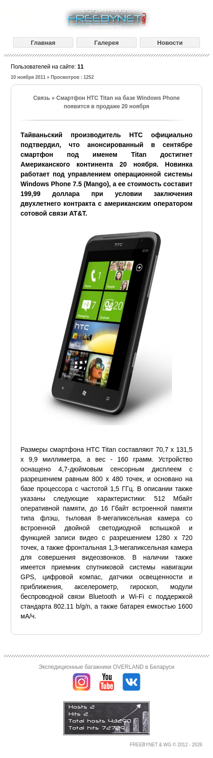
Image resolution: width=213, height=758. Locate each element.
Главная (43, 42)
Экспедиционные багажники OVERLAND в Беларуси (106, 667)
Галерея (106, 42)
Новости (170, 42)
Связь (41, 98)
